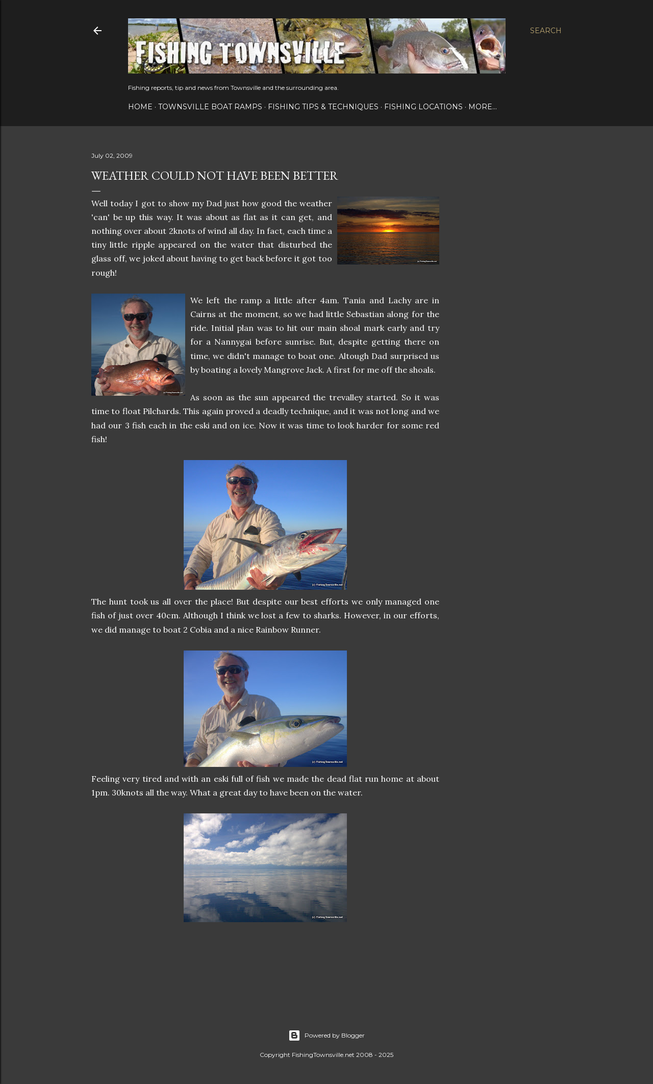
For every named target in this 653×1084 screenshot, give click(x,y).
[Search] (546, 30)
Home (140, 106)
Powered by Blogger (326, 1035)
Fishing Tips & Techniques (323, 106)
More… (482, 106)
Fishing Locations (423, 106)
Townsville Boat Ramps (210, 106)
